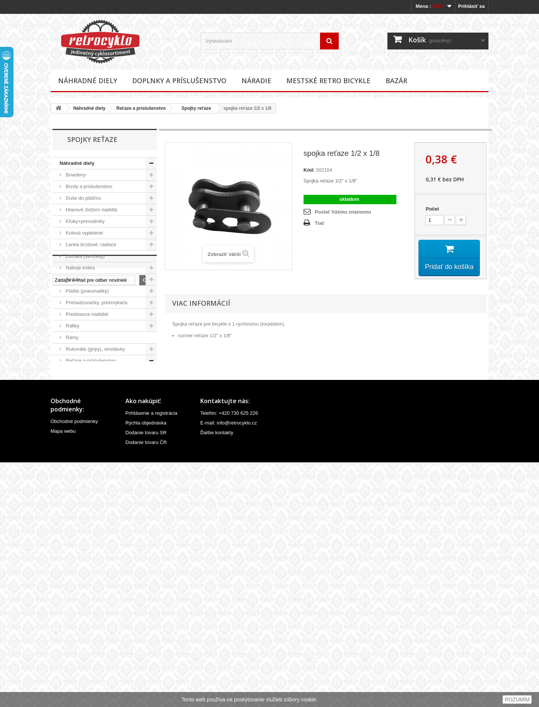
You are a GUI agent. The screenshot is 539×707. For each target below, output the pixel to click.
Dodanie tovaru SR (146, 677)
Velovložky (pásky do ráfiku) (95, 465)
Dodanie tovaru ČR (146, 687)
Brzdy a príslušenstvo (88, 186)
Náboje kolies (79, 268)
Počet (432, 209)
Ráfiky (71, 326)
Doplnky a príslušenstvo (179, 80)
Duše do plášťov (82, 198)
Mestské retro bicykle (328, 80)
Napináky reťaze (85, 372)
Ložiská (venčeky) (84, 256)
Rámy (71, 337)
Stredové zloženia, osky (90, 442)
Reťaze (75, 384)
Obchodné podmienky (74, 666)
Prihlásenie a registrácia (151, 658)
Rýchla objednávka (146, 667)
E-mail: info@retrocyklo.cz (228, 667)
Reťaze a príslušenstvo (141, 108)
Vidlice (72, 488)
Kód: (309, 170)
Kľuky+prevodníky (84, 221)
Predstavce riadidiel (86, 314)
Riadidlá (73, 407)
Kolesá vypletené (83, 233)
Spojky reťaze (194, 108)
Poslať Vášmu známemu (343, 212)
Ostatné (73, 500)
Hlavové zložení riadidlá (90, 209)
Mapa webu (63, 676)
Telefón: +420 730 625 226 (229, 658)
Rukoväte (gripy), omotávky (94, 349)
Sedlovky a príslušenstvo (91, 430)
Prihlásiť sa (471, 6)
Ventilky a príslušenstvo (90, 477)
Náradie (256, 80)
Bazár (396, 80)
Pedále (72, 279)
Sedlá (71, 419)
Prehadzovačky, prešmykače (96, 302)
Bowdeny (75, 175)
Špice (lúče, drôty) (84, 453)
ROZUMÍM (517, 700)
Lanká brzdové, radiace (90, 244)
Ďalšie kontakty (216, 677)
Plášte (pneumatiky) (86, 291)
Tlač (320, 223)
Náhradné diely (87, 80)
